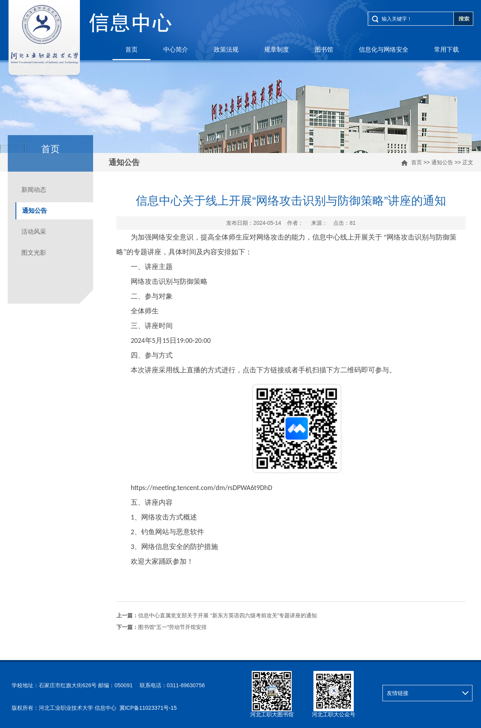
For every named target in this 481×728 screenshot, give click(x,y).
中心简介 (175, 49)
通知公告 (442, 162)
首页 (131, 49)
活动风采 (33, 231)
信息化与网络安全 (383, 49)
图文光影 (33, 252)
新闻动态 (33, 189)
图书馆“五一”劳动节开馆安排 (161, 627)
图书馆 (324, 49)
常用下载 (446, 49)
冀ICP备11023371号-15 (148, 708)
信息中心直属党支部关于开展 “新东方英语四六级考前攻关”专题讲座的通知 (216, 615)
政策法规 (226, 49)
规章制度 (276, 49)
